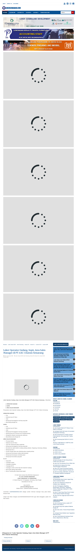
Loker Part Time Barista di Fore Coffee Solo (64, 463)
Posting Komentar (8, 537)
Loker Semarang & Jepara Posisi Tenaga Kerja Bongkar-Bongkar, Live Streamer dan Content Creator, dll (63, 366)
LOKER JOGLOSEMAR (59, 453)
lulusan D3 (32, 355)
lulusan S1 (37, 355)
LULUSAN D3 (28, 12)
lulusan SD (56, 421)
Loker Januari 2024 (19, 355)
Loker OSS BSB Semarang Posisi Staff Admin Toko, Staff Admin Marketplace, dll (63, 350)
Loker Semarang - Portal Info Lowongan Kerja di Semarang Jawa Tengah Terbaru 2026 (26, 548)
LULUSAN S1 (35, 12)
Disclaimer (15, 3)
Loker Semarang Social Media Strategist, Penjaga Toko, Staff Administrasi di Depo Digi (61, 355)
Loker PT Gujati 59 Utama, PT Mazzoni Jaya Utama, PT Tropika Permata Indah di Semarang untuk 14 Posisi (63, 381)
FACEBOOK (57, 403)
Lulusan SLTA (42, 355)
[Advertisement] (27, 368)
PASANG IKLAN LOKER (45, 12)
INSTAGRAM (57, 405)
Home (5, 12)
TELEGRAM (57, 407)
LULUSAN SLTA (20, 12)
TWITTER (56, 409)
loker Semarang (26, 355)
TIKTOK (56, 410)
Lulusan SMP (5, 357)
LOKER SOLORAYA (59, 450)
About (4, 3)
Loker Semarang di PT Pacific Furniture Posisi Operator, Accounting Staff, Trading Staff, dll (63, 436)
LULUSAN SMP (12, 12)
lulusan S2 (69, 419)
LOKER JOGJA (58, 452)
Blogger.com (71, 548)
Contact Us (9, 3)
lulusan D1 (71, 417)
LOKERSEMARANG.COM (15, 491)
